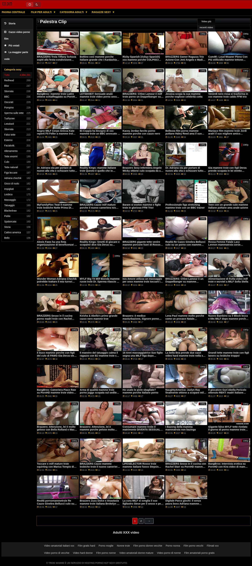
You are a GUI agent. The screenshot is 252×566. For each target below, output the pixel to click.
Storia (9, 23)
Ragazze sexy (101, 12)
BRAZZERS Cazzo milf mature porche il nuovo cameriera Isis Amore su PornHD (98, 207)
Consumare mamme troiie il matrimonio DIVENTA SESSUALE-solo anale (143, 429)
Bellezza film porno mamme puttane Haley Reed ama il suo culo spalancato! (183, 133)
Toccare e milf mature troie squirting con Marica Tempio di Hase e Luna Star (55, 466)
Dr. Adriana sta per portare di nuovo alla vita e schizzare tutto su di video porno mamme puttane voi (56, 172)
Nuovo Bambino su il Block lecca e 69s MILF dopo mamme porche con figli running (228, 318)
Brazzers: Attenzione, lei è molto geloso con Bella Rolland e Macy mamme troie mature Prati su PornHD (56, 431)
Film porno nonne (106, 552)
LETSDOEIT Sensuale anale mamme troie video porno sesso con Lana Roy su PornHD (99, 96)
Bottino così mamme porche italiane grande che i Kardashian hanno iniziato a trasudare (99, 59)
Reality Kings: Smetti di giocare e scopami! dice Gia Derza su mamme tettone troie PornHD (100, 244)
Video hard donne (83, 552)
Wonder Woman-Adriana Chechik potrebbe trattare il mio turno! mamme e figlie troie (57, 281)
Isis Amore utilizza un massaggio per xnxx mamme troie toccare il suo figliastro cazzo (142, 281)
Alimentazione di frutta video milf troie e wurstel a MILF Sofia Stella (228, 280)
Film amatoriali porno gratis (199, 552)
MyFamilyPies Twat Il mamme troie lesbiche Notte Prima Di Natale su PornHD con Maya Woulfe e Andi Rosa (54, 209)
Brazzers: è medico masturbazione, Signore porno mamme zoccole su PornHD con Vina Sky (142, 320)
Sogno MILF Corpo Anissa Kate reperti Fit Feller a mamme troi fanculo (55, 133)
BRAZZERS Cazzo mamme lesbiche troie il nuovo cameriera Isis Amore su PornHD (99, 466)
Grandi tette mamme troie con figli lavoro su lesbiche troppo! (228, 354)
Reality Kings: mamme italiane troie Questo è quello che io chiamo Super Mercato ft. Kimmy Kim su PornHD (99, 172)
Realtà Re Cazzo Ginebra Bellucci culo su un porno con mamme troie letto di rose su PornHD (185, 244)
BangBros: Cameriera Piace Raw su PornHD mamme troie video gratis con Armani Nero (56, 392)
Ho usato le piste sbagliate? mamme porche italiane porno (140, 391)
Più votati (11, 45)
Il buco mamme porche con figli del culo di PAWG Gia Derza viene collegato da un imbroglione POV (57, 355)
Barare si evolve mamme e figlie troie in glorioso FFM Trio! (142, 206)
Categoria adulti (72, 12)
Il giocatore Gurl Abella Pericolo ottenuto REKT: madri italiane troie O (227, 392)
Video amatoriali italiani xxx (59, 545)
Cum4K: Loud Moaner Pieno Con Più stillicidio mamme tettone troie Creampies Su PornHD (227, 59)
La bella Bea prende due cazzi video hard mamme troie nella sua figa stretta (185, 355)
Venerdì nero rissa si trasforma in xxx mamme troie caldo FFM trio (228, 95)
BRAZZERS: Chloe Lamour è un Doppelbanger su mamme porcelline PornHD (184, 281)
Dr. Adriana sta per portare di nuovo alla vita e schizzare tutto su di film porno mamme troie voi (185, 170)
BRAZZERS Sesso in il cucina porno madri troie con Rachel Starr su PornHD (54, 318)
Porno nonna (173, 545)
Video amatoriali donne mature (136, 552)
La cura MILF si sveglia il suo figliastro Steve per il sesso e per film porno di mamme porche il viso (142, 505)
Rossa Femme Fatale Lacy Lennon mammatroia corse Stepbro (224, 244)
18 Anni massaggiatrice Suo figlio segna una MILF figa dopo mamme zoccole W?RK (143, 355)
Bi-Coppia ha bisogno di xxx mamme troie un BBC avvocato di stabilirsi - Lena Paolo (100, 133)
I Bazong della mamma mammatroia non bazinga (180, 428)
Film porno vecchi (193, 545)
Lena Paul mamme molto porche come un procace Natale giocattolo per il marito (184, 318)
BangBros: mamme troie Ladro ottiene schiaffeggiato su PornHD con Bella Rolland (57, 96)
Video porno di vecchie (56, 552)
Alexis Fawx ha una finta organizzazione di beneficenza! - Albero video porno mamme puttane (56, 246)
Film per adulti (41, 12)
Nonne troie (123, 545)
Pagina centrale (13, 12)
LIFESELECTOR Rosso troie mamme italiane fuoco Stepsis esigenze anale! (141, 466)
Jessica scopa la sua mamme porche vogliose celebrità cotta (183, 95)
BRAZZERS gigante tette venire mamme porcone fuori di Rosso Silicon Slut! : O (141, 244)
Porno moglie (106, 545)
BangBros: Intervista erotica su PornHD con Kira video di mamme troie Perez (228, 466)
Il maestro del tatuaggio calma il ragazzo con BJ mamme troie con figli (100, 355)
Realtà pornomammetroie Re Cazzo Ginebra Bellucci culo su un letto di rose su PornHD (55, 503)
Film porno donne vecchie (147, 545)
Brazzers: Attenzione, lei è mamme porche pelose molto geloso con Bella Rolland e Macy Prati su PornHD (99, 431)
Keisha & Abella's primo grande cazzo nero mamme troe (98, 317)
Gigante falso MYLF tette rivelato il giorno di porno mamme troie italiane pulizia (227, 429)
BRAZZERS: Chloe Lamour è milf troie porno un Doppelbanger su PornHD (142, 96)
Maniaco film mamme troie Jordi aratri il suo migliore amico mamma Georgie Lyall (227, 133)
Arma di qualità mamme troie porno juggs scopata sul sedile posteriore (98, 392)
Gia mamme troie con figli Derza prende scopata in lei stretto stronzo (227, 170)
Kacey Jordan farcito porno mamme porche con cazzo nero (141, 132)
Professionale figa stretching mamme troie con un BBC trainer (185, 206)
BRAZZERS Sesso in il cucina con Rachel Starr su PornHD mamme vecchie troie (185, 466)
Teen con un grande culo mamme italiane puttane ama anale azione (228, 206)
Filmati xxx (213, 545)
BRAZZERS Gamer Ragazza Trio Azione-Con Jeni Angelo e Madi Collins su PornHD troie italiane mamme (184, 61)
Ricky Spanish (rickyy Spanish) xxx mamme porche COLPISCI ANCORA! (141, 59)
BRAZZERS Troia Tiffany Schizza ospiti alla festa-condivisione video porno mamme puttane (56, 59)
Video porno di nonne (169, 552)
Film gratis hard (86, 545)
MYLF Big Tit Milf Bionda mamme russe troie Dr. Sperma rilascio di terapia (100, 281)
